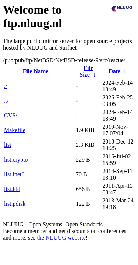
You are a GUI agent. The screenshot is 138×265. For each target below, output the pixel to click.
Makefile (14, 130)
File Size (86, 71)
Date (114, 71)
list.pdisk (14, 204)
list (7, 145)
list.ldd (12, 189)
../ (6, 101)
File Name (36, 71)
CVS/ (10, 115)
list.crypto (16, 159)
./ (5, 86)
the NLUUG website (61, 237)
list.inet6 (14, 174)
